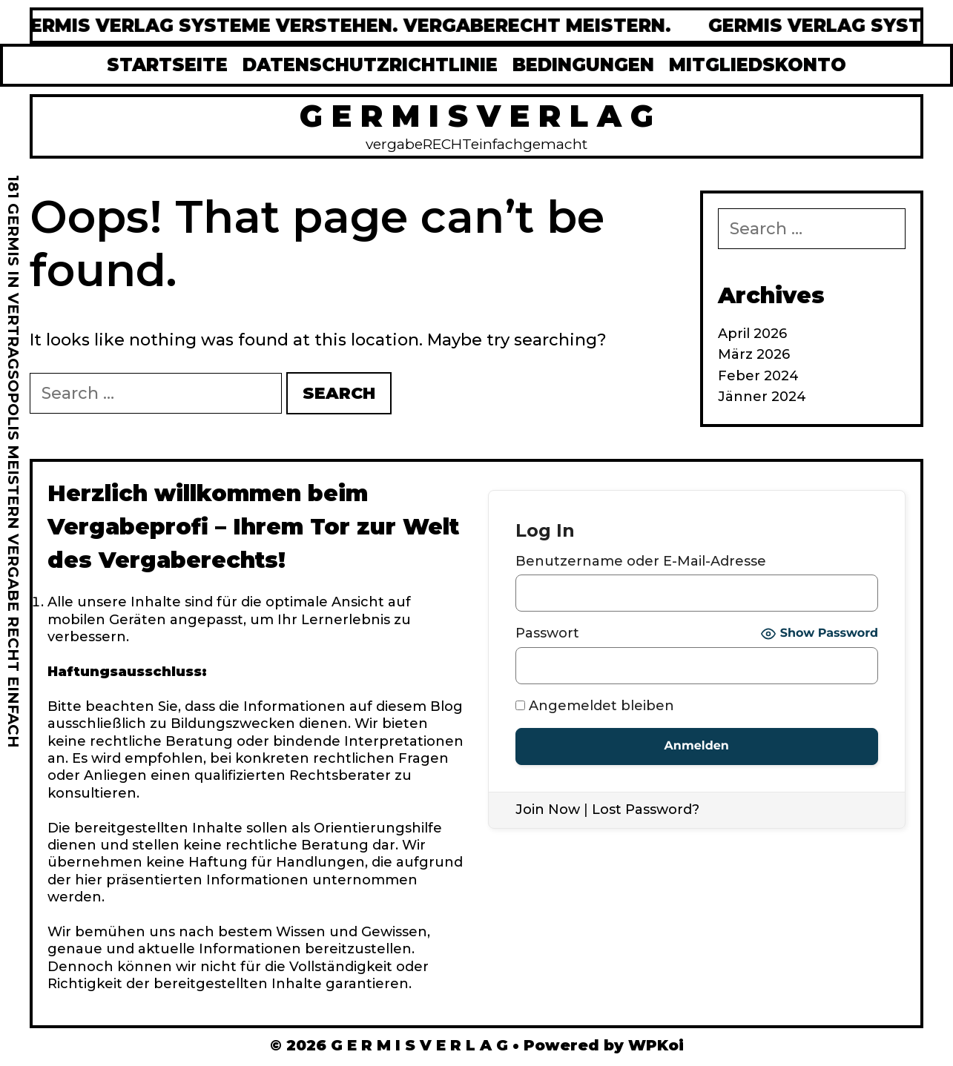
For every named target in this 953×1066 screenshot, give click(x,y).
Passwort (547, 633)
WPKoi (656, 1045)
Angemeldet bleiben (594, 706)
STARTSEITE (167, 65)
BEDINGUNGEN (583, 65)
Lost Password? (645, 809)
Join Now (547, 809)
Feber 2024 (758, 376)
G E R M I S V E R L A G (476, 115)
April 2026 (752, 333)
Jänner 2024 (762, 396)
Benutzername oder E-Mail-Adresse (640, 561)
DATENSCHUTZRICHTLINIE (370, 65)
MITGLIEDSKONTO (757, 65)
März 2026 (754, 354)
